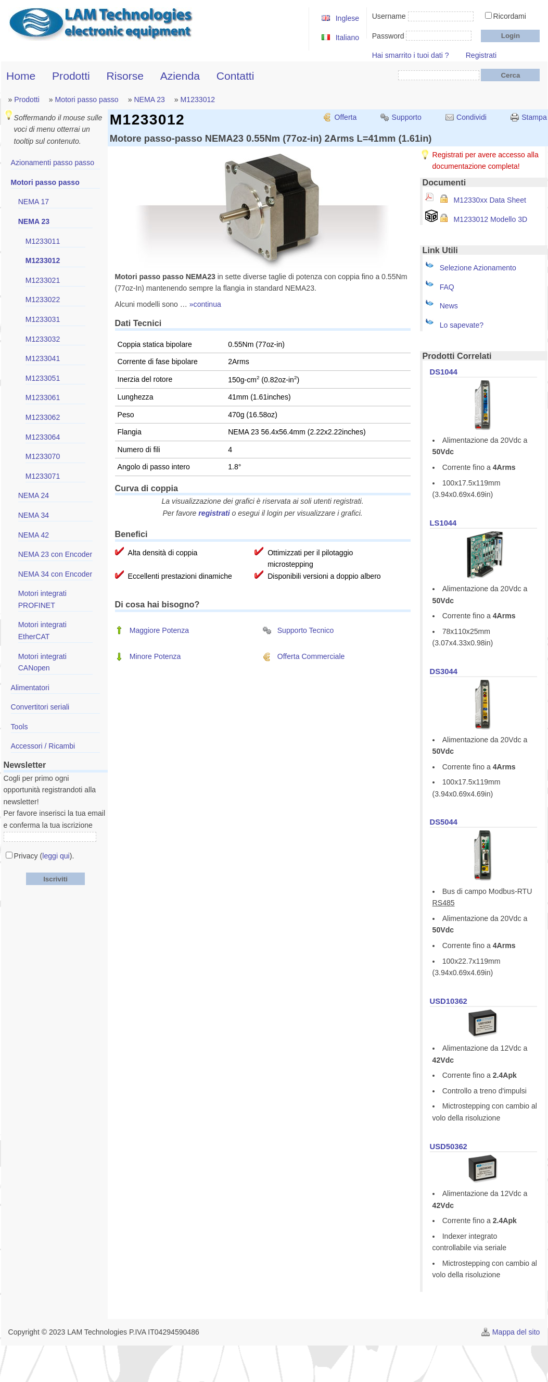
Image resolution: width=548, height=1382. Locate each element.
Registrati (481, 55)
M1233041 (43, 358)
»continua (205, 304)
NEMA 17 (33, 201)
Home (20, 76)
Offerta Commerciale (311, 656)
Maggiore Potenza (159, 630)
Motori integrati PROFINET (42, 599)
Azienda (180, 76)
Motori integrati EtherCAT (42, 630)
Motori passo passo (87, 99)
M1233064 (43, 437)
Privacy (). (44, 856)
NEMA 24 (33, 495)
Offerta (346, 117)
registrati (214, 513)
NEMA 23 (149, 99)
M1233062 (43, 417)
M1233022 (43, 299)
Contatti (235, 76)
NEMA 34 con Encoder (55, 574)
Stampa (534, 117)
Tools (19, 727)
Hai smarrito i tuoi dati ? (410, 55)
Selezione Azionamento (478, 268)
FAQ (447, 287)
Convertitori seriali (40, 707)
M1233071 (43, 476)
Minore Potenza (155, 656)
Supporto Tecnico (305, 630)
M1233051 (43, 378)
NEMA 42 (33, 535)
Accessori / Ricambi (43, 746)
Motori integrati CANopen (42, 662)
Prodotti (71, 76)
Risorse (125, 76)
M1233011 (43, 241)
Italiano (347, 37)
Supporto (407, 117)
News (449, 306)
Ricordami (509, 16)
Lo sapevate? (462, 325)
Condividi (471, 117)
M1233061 (43, 397)
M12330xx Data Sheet (490, 200)
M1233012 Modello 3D (491, 219)
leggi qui (55, 856)
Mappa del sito (516, 1332)
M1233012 (198, 99)
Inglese (347, 18)
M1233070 (43, 456)
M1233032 (43, 339)
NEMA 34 (33, 515)
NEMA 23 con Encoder (55, 554)
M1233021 (43, 280)
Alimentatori (30, 687)
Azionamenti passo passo (52, 162)
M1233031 (43, 319)
